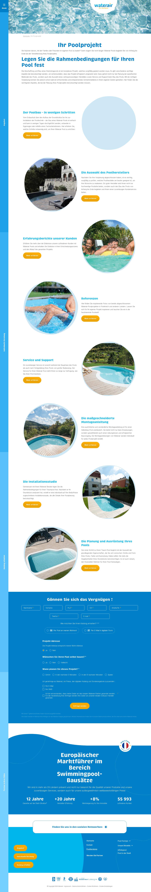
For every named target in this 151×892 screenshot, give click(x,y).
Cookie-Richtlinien (92, 888)
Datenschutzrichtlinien (79, 888)
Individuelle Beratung (25, 856)
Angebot (20, 848)
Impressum (67, 888)
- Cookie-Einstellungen (105, 888)
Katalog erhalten (23, 865)
